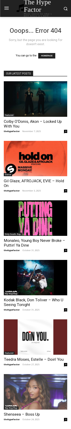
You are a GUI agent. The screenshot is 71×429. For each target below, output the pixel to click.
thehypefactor (12, 131)
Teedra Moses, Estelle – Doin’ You (34, 359)
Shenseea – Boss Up (22, 414)
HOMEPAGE (46, 56)
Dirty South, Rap (13, 234)
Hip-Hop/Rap (11, 293)
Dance (8, 174)
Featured (9, 115)
